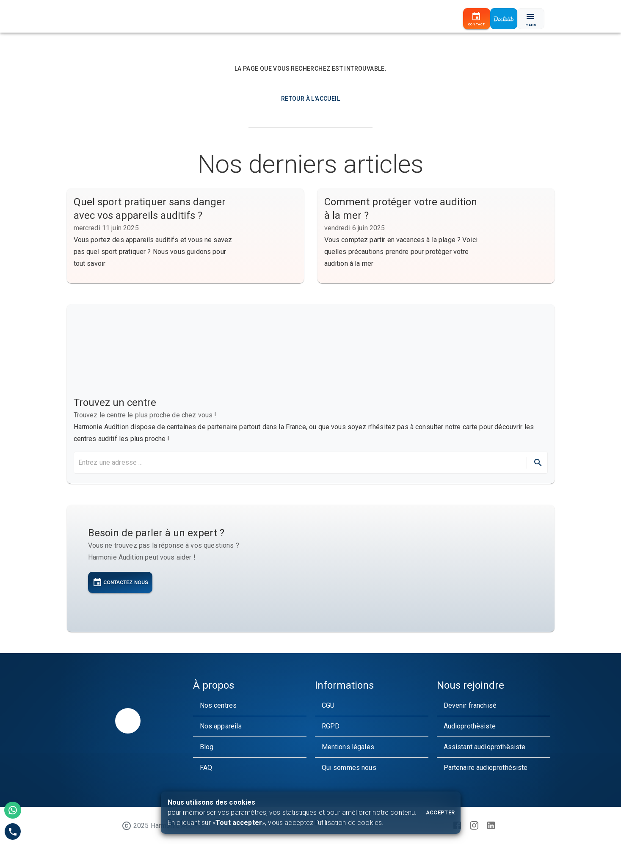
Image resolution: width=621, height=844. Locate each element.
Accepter (440, 812)
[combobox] (299, 462)
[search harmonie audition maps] (301, 462)
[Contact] (476, 18)
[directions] (538, 462)
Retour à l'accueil (310, 98)
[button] (249, 705)
